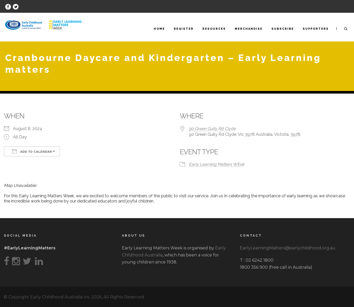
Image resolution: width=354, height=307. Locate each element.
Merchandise (249, 28)
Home (159, 28)
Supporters (316, 28)
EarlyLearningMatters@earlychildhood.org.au (288, 247)
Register (184, 28)
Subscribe (282, 28)
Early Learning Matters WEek (216, 164)
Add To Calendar (32, 151)
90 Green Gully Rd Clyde (212, 128)
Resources (214, 28)
